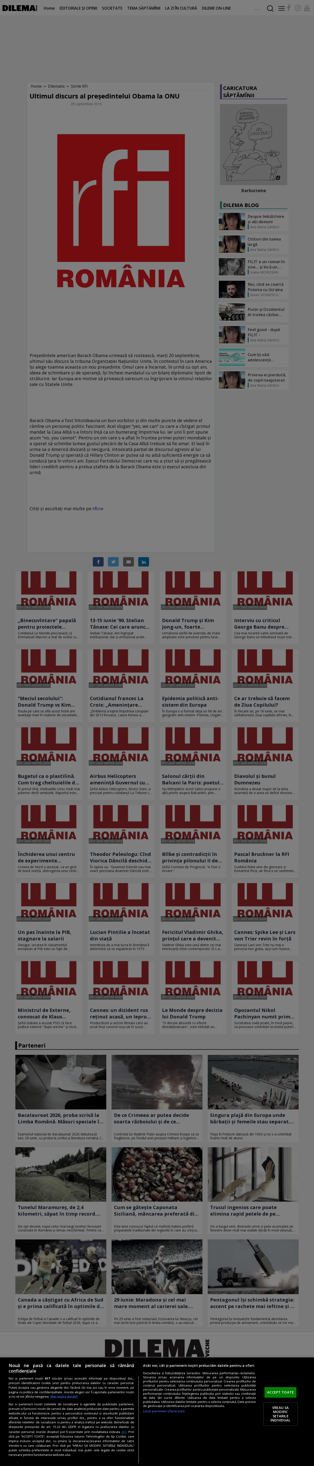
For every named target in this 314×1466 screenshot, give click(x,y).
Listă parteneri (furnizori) (163, 1411)
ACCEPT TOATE (280, 1392)
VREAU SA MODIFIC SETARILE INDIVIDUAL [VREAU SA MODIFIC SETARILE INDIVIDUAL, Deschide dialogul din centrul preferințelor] (280, 1414)
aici (123, 1431)
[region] (157, 1411)
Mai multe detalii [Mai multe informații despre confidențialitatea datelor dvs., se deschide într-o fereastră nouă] (63, 1396)
